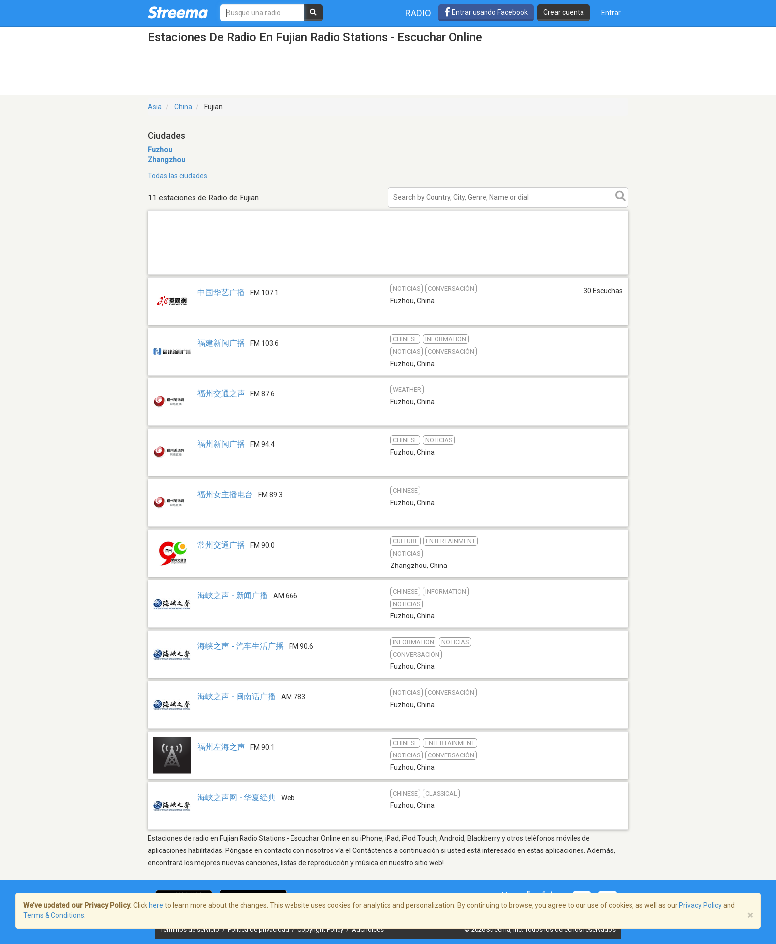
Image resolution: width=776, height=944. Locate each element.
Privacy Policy (700, 905)
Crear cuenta (563, 12)
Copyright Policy (321, 929)
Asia (155, 107)
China (183, 107)
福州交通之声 (221, 393)
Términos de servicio (190, 929)
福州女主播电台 (225, 494)
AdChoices (368, 929)
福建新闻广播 (221, 343)
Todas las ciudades (177, 176)
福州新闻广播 (222, 444)
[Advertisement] (388, 274)
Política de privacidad (259, 929)
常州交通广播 (221, 545)
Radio (418, 13)
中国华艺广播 (221, 292)
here (156, 905)
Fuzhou (160, 150)
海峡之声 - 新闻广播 (232, 595)
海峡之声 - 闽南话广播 (236, 696)
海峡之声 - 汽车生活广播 (240, 646)
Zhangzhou (166, 160)
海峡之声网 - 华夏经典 (236, 797)
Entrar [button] (611, 13)
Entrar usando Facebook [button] (486, 12)
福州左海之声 (221, 747)
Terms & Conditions (53, 915)
